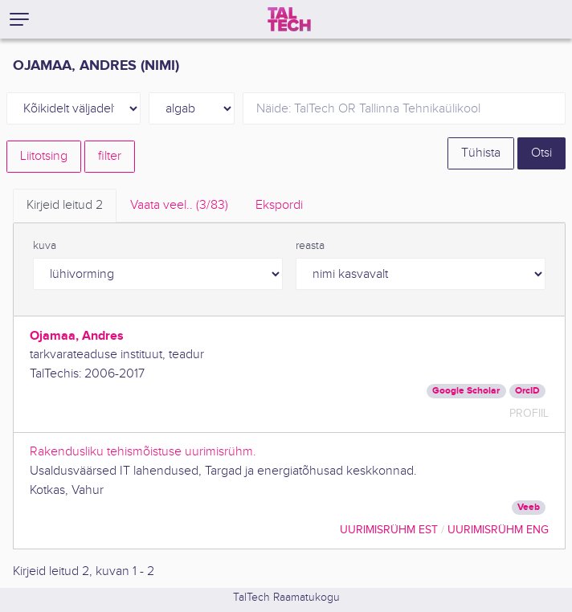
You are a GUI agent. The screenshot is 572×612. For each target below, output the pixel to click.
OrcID (527, 391)
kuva (44, 245)
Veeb (528, 507)
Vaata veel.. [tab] (179, 205)
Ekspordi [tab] (279, 205)
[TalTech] (289, 19)
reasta (310, 245)
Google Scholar (466, 391)
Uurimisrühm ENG (498, 530)
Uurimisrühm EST (389, 530)
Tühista (480, 153)
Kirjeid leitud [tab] (65, 205)
